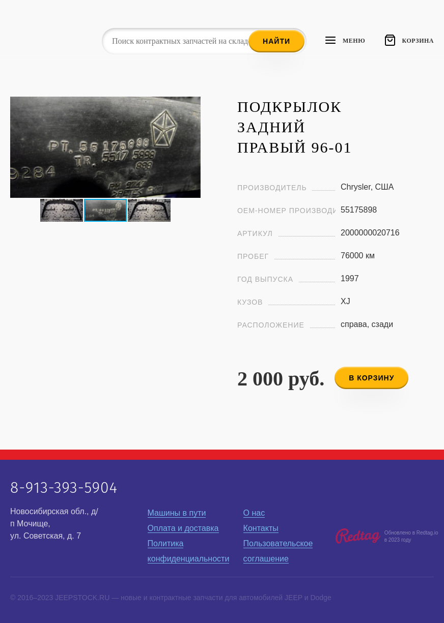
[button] (191, 106)
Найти (276, 41)
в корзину (371, 378)
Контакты (261, 528)
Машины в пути (177, 513)
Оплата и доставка (183, 528)
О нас (254, 513)
